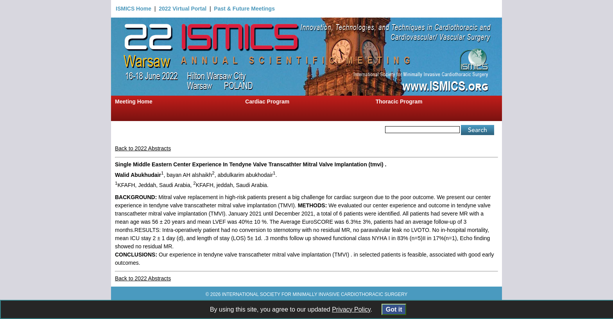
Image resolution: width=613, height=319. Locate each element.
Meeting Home (133, 101)
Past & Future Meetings (244, 8)
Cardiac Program (267, 101)
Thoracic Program (399, 101)
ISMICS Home (133, 8)
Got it (394, 309)
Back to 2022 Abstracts (143, 148)
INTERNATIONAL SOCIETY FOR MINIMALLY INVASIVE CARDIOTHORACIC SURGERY (315, 294)
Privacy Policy (351, 309)
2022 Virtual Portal (182, 8)
